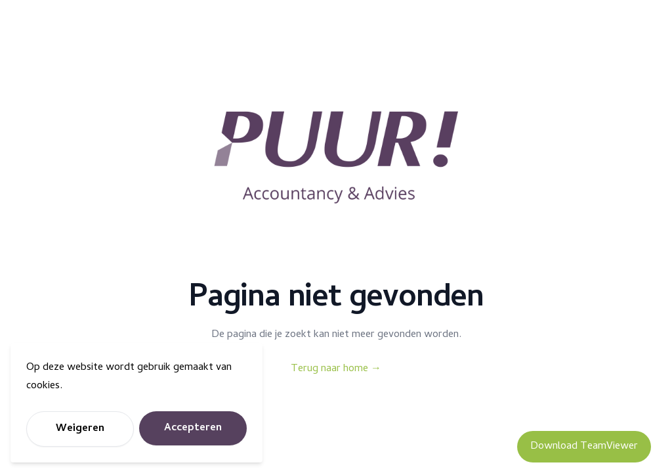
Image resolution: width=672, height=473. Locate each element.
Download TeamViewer (584, 446)
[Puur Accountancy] (336, 158)
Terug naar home (336, 369)
